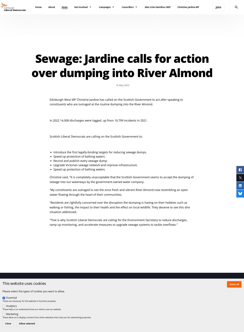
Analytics (11, 306)
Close (8, 323)
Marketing (12, 314)
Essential (11, 297)
